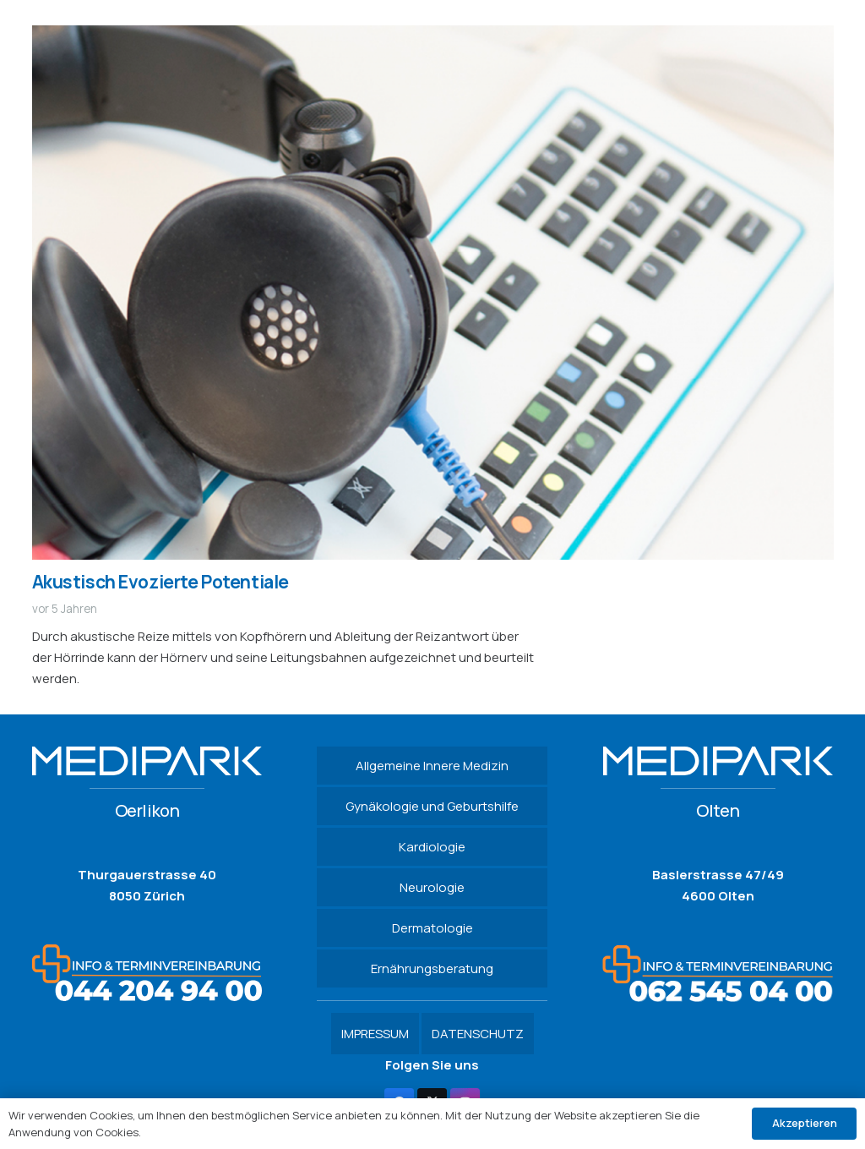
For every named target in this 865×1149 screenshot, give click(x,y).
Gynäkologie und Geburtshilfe (432, 806)
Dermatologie (432, 928)
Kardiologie (432, 847)
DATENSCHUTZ (478, 1033)
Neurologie (432, 887)
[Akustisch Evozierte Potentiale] (433, 36)
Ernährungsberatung (432, 968)
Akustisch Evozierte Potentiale (160, 582)
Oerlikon (147, 810)
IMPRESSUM (375, 1033)
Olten (717, 810)
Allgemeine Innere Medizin (432, 765)
